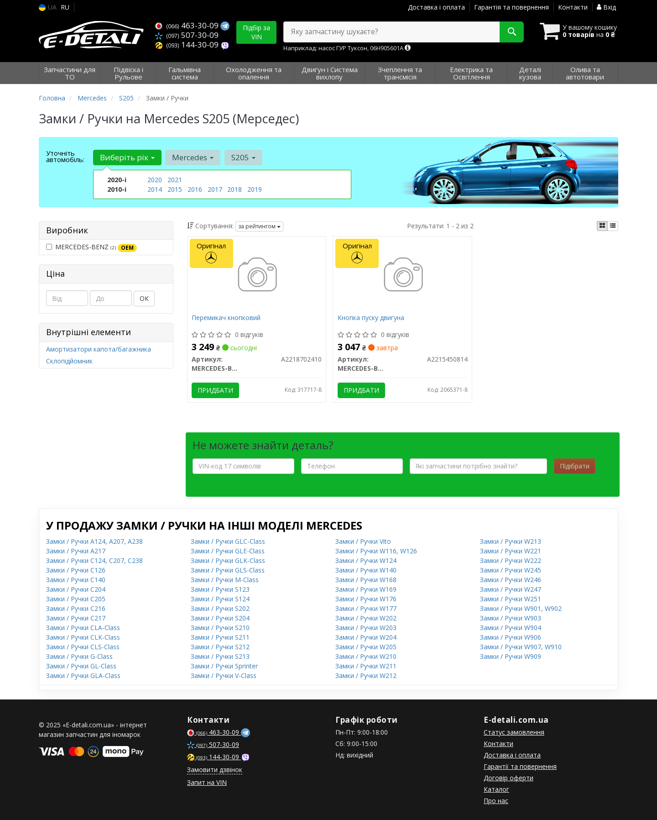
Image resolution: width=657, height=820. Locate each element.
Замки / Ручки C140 (75, 579)
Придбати (216, 390)
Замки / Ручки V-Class (223, 675)
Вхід (606, 7)
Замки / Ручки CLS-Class (83, 646)
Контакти (573, 7)
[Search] (510, 31)
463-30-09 (187, 25)
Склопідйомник (69, 361)
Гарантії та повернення (520, 766)
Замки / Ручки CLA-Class (83, 627)
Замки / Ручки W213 (510, 541)
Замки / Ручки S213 (220, 656)
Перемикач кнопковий (226, 318)
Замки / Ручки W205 (365, 646)
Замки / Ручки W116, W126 (376, 551)
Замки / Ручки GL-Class (81, 666)
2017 (215, 189)
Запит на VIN (207, 782)
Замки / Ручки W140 (365, 570)
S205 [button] (243, 157)
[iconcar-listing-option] (612, 226)
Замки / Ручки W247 (510, 589)
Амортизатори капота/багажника (98, 349)
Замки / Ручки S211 (220, 637)
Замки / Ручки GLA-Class (83, 675)
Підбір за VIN (256, 32)
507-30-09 (187, 35)
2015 (174, 189)
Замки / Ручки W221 (510, 551)
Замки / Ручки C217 (75, 618)
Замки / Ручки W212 (365, 675)
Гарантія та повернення (511, 7)
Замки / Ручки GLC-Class (228, 541)
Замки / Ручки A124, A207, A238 (94, 541)
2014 (154, 189)
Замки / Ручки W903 (510, 618)
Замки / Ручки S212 (220, 646)
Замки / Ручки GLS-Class (228, 570)
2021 (174, 179)
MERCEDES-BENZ (91, 247)
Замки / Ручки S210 (220, 627)
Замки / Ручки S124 (220, 598)
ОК (144, 298)
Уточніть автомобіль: (65, 156)
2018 (234, 189)
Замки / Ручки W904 (510, 627)
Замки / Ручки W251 (510, 598)
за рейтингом (259, 226)
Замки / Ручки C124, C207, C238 (94, 560)
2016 (195, 189)
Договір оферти (508, 777)
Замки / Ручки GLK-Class (228, 560)
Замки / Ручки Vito (363, 541)
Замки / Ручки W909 (510, 656)
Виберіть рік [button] (127, 157)
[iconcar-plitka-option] (602, 226)
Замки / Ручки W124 (365, 560)
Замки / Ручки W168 (365, 579)
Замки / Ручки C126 (75, 570)
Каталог (496, 789)
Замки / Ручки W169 (365, 589)
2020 (154, 179)
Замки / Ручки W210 (365, 656)
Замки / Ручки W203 (365, 627)
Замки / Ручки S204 (220, 618)
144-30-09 (187, 44)
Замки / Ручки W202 (365, 618)
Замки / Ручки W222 (510, 560)
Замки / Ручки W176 (365, 598)
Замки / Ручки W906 (510, 637)
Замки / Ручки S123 (220, 589)
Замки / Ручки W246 (510, 579)
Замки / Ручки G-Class (79, 656)
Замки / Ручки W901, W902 (521, 608)
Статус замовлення (514, 732)
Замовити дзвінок (214, 769)
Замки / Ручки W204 (365, 637)
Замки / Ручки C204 (75, 589)
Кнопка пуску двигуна (371, 318)
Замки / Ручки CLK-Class (83, 637)
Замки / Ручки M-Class (225, 579)
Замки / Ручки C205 (75, 598)
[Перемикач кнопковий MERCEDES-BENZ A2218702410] (257, 275)
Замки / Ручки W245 (510, 570)
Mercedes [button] (193, 157)
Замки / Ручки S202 (220, 608)
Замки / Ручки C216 (75, 608)
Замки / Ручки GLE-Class (228, 551)
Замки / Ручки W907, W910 (521, 646)
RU (65, 7)
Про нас (496, 800)
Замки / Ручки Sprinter (224, 666)
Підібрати (574, 466)
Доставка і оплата (436, 7)
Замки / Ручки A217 (75, 551)
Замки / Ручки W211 (365, 666)
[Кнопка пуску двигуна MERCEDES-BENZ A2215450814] (403, 275)
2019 (254, 189)
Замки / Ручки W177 (365, 608)
